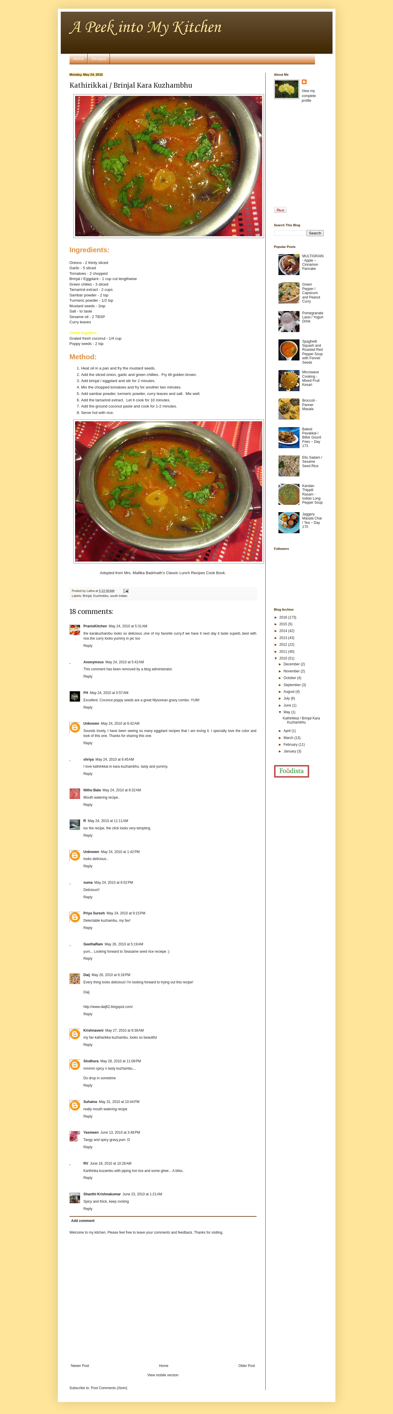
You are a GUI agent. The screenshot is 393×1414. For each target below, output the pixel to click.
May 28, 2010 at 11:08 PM (121, 1061)
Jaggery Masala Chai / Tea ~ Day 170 (312, 520)
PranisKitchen (95, 626)
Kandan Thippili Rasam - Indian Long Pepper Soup (312, 494)
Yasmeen (91, 1132)
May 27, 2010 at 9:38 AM (124, 1030)
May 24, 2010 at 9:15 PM (126, 913)
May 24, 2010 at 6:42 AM (120, 723)
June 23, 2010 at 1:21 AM (142, 1194)
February (290, 745)
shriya (89, 759)
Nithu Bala (92, 790)
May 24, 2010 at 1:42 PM (120, 852)
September (292, 685)
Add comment (83, 1221)
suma (88, 882)
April (287, 731)
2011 (283, 652)
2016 (283, 617)
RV (86, 1163)
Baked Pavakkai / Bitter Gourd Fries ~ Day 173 (311, 437)
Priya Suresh (94, 913)
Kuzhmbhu (100, 596)
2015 (283, 624)
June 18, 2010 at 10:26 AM (110, 1163)
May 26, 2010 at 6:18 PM (111, 975)
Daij (87, 975)
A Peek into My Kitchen (145, 27)
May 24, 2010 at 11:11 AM (108, 821)
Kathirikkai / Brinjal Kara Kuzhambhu (301, 720)
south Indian (118, 596)
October (290, 678)
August (289, 692)
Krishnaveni (94, 1030)
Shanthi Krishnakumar (102, 1194)
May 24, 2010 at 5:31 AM (128, 626)
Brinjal (87, 596)
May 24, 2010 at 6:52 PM (113, 882)
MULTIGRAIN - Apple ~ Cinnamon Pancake (312, 262)
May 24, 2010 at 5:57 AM (109, 693)
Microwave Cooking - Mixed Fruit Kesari (310, 378)
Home (78, 58)
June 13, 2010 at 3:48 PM (120, 1132)
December (292, 664)
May (287, 712)
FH (86, 693)
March (288, 738)
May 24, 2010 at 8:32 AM (122, 790)
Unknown (91, 723)
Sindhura (91, 1061)
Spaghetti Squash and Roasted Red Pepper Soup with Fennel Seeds (312, 352)
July (287, 698)
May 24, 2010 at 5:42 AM (124, 662)
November (292, 671)
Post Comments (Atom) (109, 1388)
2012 (283, 645)
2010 (283, 658)
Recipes (98, 58)
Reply (88, 646)
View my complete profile (309, 96)
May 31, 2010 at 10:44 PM (119, 1102)
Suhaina (90, 1102)
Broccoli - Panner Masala (309, 404)
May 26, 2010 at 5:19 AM (124, 944)
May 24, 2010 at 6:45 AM (115, 759)
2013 (283, 638)
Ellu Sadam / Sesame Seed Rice (312, 461)
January (290, 751)
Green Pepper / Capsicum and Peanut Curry (311, 292)
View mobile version (163, 1375)
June (287, 705)
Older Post (246, 1366)
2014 (283, 631)
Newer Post (80, 1366)
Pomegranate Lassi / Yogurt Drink (312, 317)
